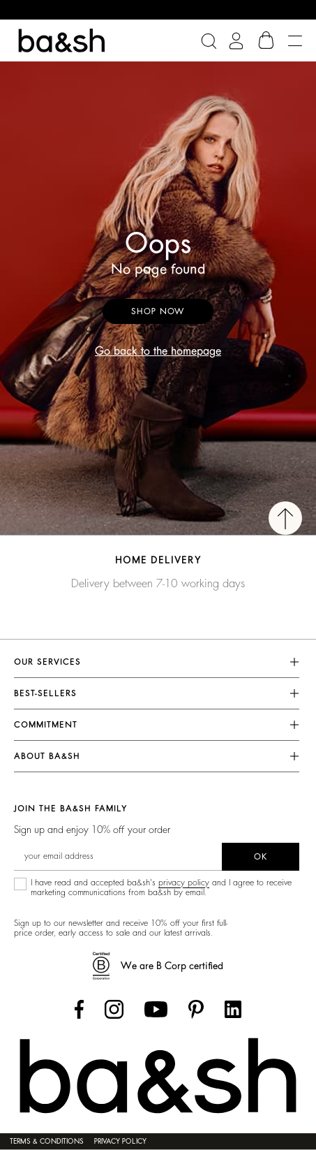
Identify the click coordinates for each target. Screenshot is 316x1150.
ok (260, 857)
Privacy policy (120, 1141)
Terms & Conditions (47, 1141)
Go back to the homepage (158, 351)
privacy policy (183, 882)
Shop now (158, 311)
